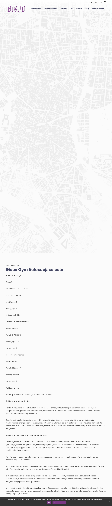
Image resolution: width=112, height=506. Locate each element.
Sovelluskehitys (50, 9)
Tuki (71, 9)
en (96, 2)
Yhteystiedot (97, 9)
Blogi (87, 9)
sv (100, 2)
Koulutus (63, 9)
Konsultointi (36, 9)
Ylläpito (79, 9)
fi (92, 2)
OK (49, 503)
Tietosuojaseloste (59, 503)
